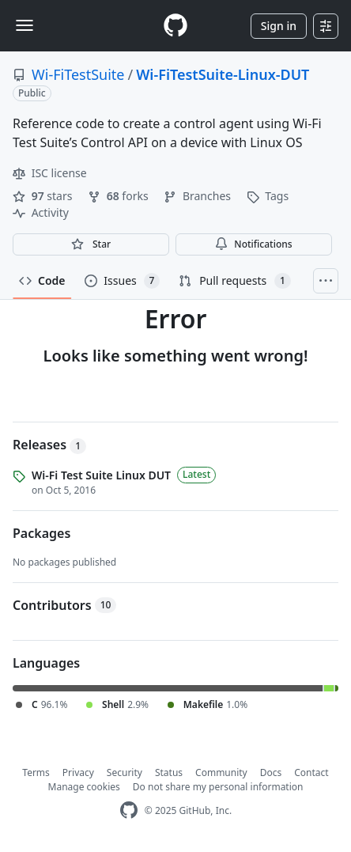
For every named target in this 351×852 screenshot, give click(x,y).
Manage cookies (84, 786)
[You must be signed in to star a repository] (91, 244)
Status (169, 772)
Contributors (64, 605)
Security (124, 772)
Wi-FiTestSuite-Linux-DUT (222, 74)
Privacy (78, 772)
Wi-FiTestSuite (78, 74)
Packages (41, 533)
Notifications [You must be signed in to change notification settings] (253, 244)
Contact (311, 772)
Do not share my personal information (218, 786)
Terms (36, 772)
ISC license (50, 172)
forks (119, 195)
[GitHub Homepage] (128, 810)
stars (44, 195)
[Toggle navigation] (24, 25)
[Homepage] (175, 26)
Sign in (278, 25)
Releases (49, 444)
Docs (271, 772)
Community (221, 772)
